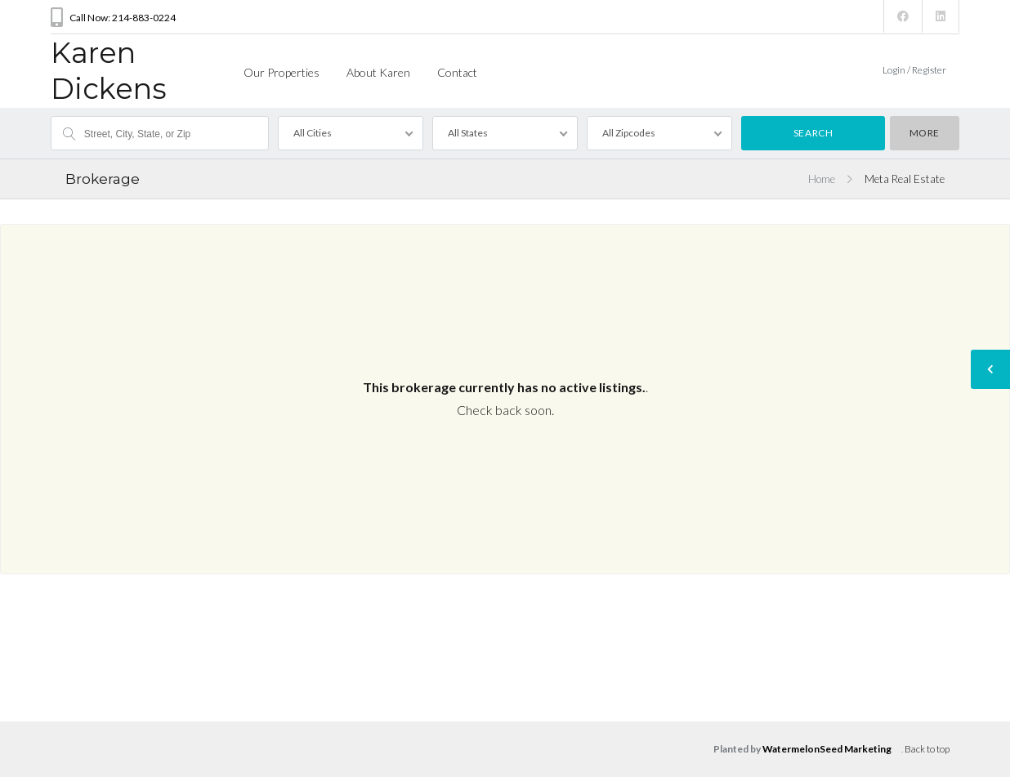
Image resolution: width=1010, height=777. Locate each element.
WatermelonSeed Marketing (827, 749)
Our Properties (282, 72)
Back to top (927, 749)
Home (821, 178)
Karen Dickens (109, 70)
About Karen (378, 72)
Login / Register (914, 70)
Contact (457, 72)
